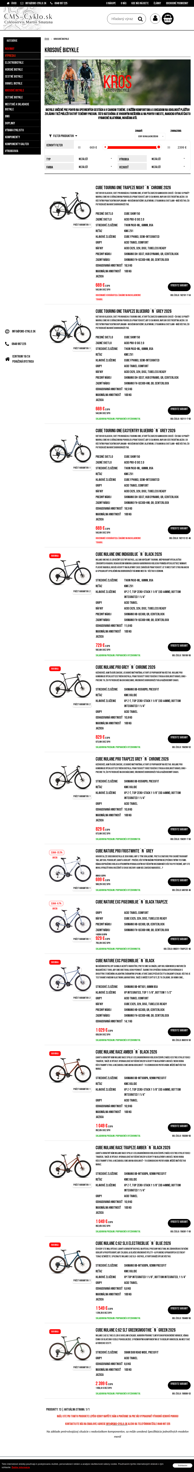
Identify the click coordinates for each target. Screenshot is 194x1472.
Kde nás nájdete (140, 3)
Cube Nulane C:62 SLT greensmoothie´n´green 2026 (136, 1330)
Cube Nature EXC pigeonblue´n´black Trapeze (132, 902)
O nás (123, 3)
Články (157, 3)
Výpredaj (10, 56)
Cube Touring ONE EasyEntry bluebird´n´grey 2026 (135, 431)
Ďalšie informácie (21, 1467)
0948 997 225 (60, 3)
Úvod (14, 3)
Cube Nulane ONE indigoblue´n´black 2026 (129, 554)
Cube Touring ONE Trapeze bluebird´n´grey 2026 (134, 311)
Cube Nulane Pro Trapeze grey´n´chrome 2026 (132, 759)
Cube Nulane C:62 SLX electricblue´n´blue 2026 (133, 1243)
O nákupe (111, 3)
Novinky (9, 49)
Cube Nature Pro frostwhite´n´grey (124, 851)
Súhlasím (182, 1465)
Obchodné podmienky (177, 3)
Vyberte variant (179, 285)
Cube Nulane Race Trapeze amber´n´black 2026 (133, 1148)
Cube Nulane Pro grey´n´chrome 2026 (125, 667)
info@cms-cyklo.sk (35, 3)
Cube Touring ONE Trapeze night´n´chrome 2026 (133, 188)
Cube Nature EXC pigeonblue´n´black (125, 961)
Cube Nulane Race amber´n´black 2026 (126, 1052)
